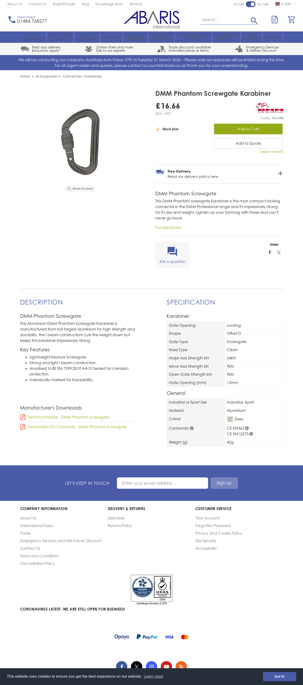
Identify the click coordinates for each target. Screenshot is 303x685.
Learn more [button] (153, 676)
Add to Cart (248, 129)
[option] (80, 142)
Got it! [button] (280, 676)
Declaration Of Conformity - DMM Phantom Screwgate (77, 426)
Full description (168, 227)
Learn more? (271, 151)
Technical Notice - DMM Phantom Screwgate (68, 417)
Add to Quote (248, 143)
